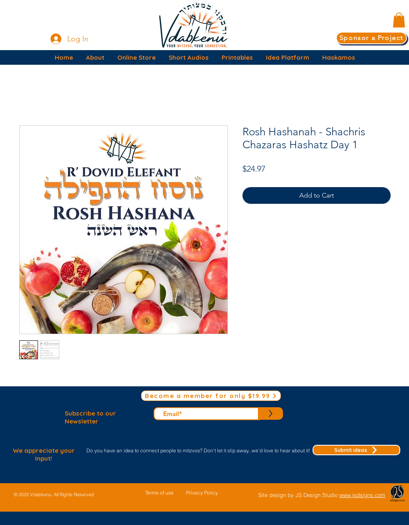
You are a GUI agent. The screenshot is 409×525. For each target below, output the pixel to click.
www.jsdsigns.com (362, 495)
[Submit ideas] (356, 450)
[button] (399, 20)
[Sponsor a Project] (371, 38)
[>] (270, 413)
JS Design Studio (317, 495)
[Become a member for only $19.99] (211, 396)
